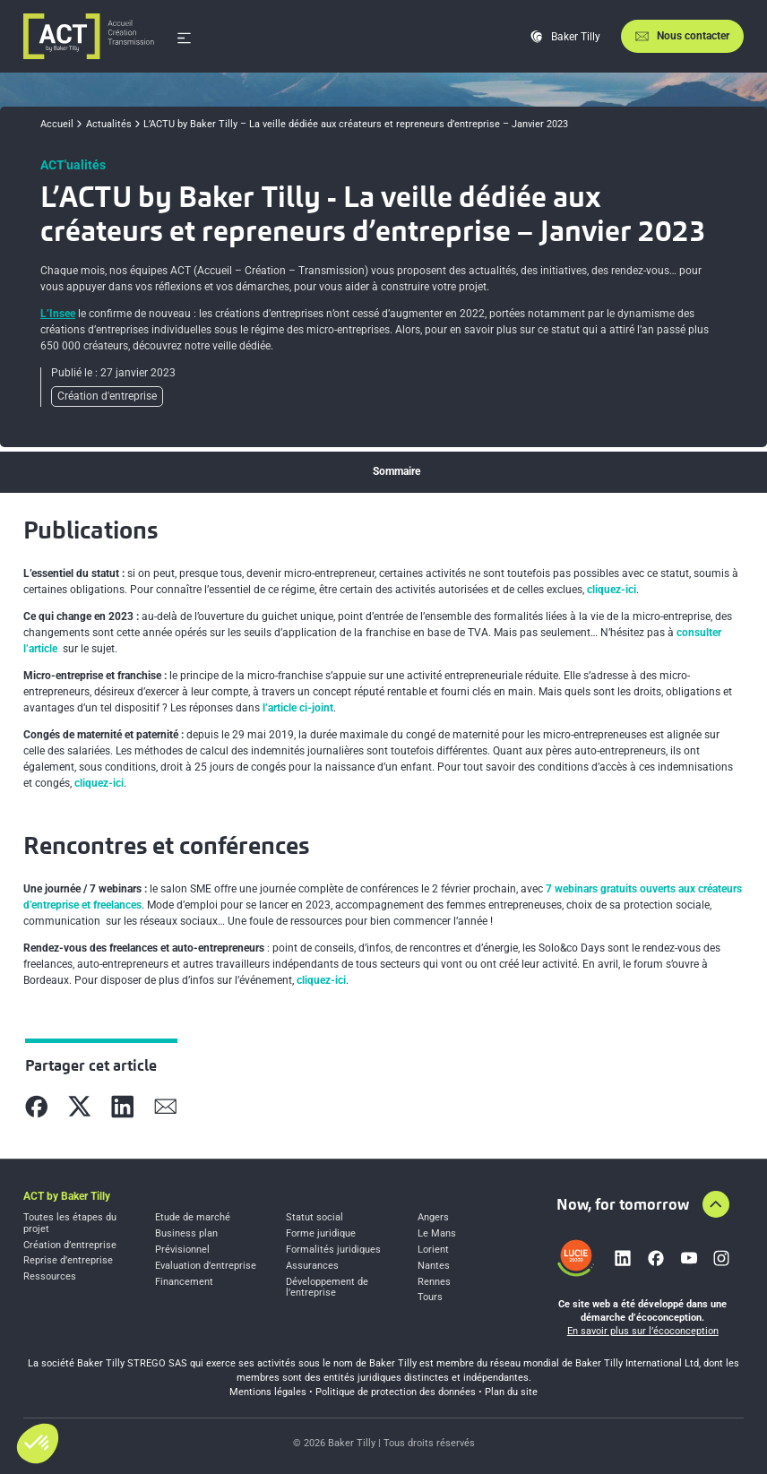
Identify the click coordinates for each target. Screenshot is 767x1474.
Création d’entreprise (69, 1245)
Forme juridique (321, 1233)
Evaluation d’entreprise (205, 1266)
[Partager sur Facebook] (36, 1106)
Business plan (186, 1233)
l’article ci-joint (298, 708)
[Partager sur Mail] (165, 1106)
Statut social (314, 1217)
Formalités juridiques (333, 1250)
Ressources (49, 1276)
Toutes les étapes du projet (69, 1223)
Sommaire (396, 471)
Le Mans (437, 1233)
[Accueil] (88, 36)
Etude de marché (192, 1217)
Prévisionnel (182, 1250)
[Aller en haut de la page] (715, 1204)
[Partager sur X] (79, 1106)
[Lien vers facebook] (656, 1258)
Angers (433, 1217)
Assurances (312, 1266)
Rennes (434, 1282)
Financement (184, 1282)
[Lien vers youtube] (689, 1258)
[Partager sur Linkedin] (122, 1106)
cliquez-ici (611, 589)
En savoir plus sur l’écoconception (643, 1331)
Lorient (433, 1250)
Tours (430, 1297)
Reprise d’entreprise (68, 1260)
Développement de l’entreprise (327, 1288)
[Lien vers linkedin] (623, 1258)
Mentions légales (267, 1392)
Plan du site (511, 1392)
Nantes (434, 1266)
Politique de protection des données (395, 1392)
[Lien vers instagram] (721, 1258)
